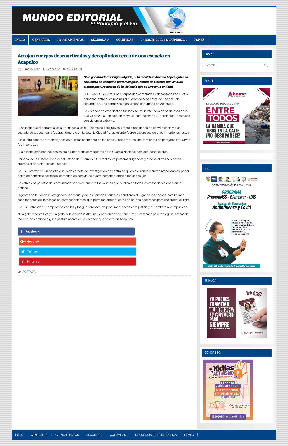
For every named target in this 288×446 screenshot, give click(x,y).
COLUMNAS (124, 40)
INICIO (20, 40)
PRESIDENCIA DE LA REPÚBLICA (164, 40)
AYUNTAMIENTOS (70, 40)
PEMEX (199, 40)
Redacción (53, 69)
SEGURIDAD (100, 40)
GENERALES (41, 40)
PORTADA (28, 241)
